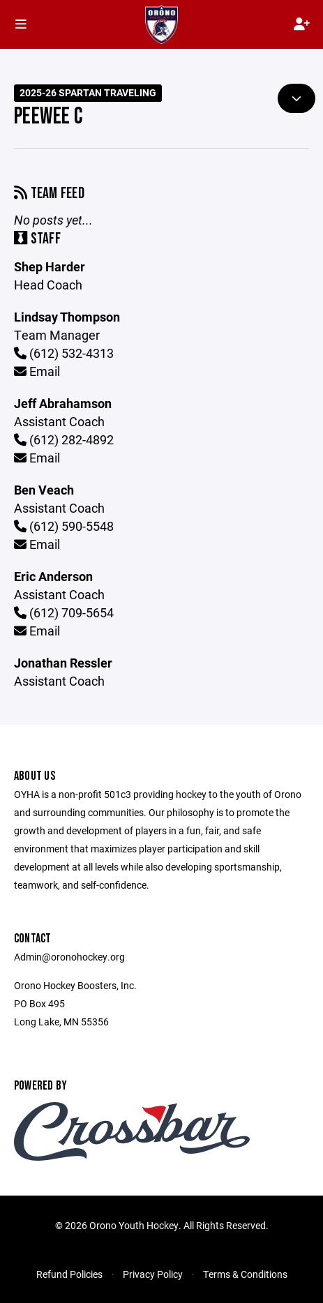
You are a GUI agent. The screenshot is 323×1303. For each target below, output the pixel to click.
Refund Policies (69, 1274)
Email (37, 371)
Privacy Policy (153, 1274)
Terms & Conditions (245, 1274)
